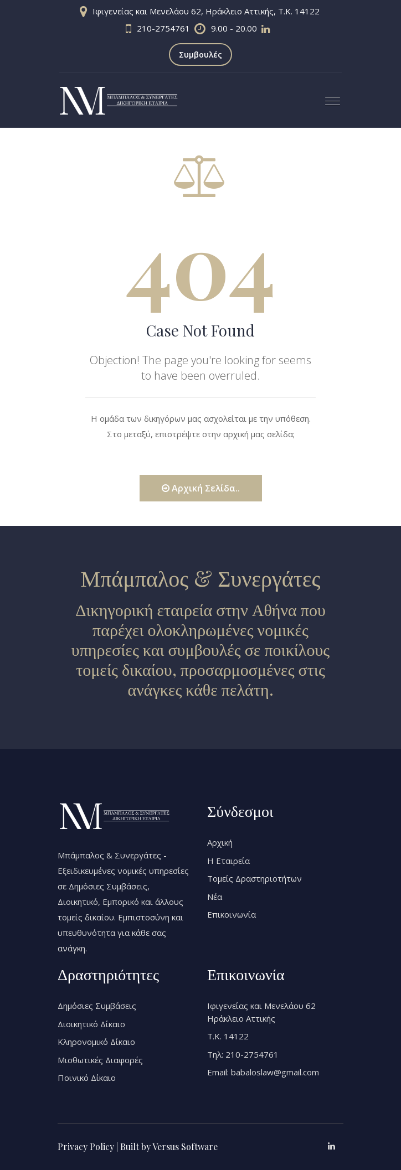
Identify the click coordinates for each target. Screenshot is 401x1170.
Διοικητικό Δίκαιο (91, 1023)
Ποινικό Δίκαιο (87, 1077)
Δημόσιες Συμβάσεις (97, 1005)
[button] (328, 96)
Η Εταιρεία (228, 860)
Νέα (214, 896)
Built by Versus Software (169, 1146)
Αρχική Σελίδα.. (201, 488)
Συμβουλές (200, 54)
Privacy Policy (86, 1146)
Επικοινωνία (231, 914)
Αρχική (220, 842)
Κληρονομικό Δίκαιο (96, 1041)
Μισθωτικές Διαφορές (100, 1059)
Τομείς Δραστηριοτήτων (254, 878)
